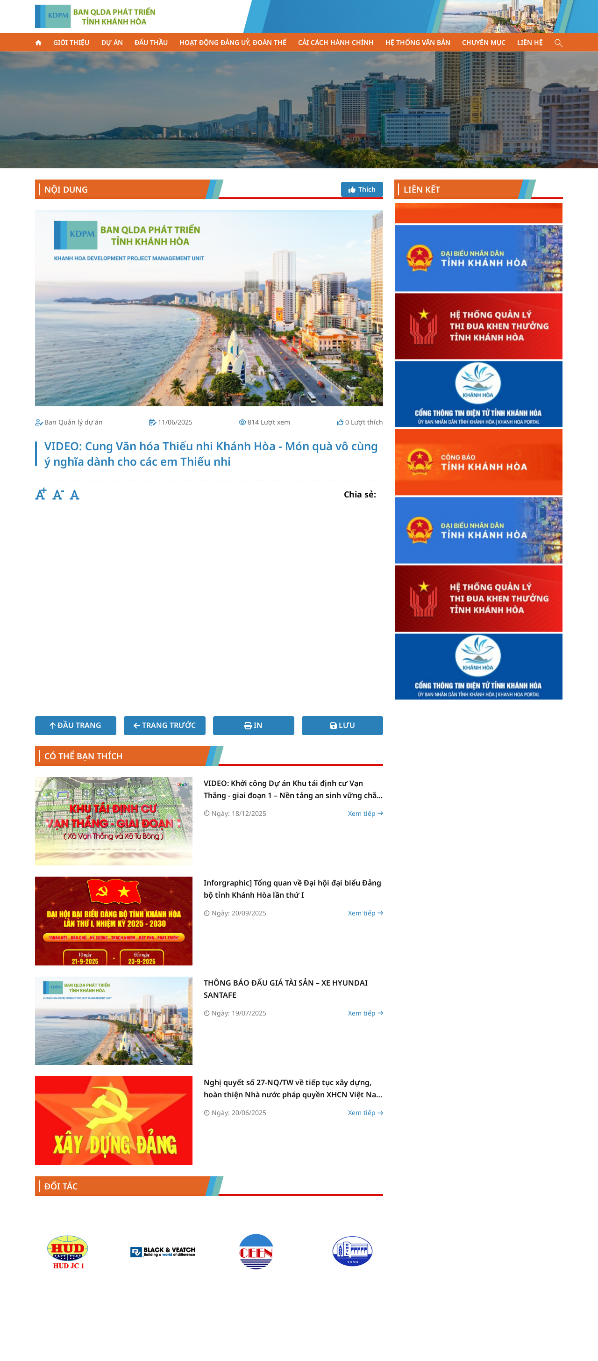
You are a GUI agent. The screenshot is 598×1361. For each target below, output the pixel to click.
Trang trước (165, 725)
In (253, 725)
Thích (362, 189)
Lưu (342, 725)
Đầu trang (75, 725)
